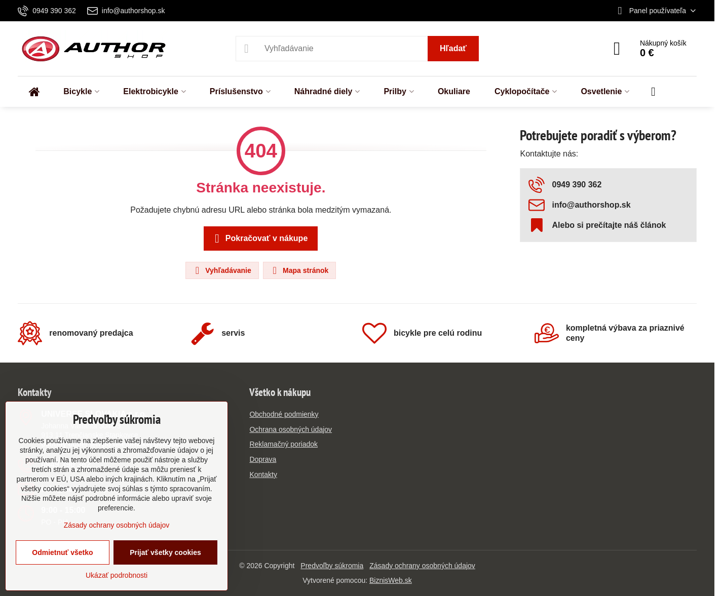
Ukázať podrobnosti (116, 575)
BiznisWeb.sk (390, 580)
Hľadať (453, 48)
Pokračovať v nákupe (259, 238)
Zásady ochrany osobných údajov (422, 566)
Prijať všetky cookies (165, 552)
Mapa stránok (299, 270)
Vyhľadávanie (221, 270)
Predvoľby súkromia (331, 566)
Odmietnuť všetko (62, 552)
